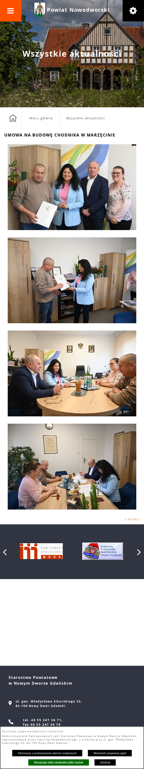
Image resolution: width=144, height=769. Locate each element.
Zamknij (105, 762)
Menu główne (41, 118)
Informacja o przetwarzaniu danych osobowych (47, 753)
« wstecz (132, 519)
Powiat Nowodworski (78, 10)
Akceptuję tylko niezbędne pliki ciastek (58, 762)
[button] (10, 10)
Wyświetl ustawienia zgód (110, 753)
